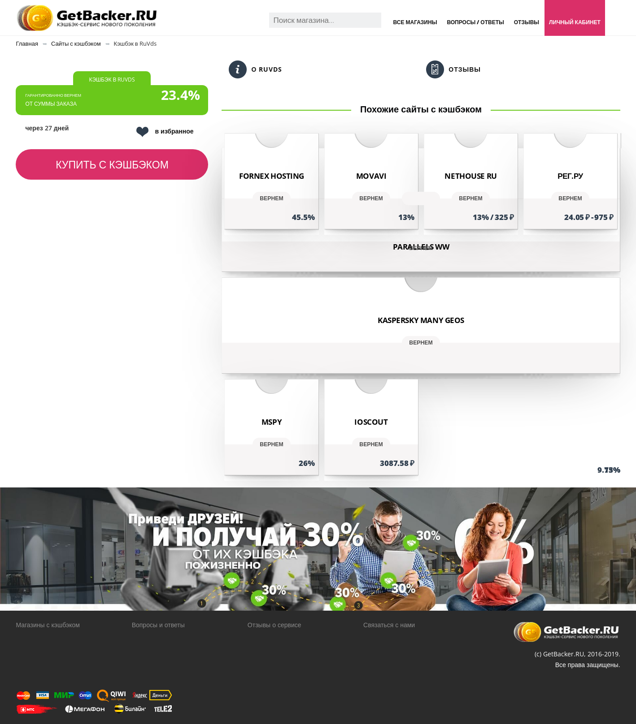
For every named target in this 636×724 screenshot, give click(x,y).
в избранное (164, 132)
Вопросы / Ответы (475, 22)
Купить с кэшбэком (112, 164)
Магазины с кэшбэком (47, 625)
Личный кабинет (575, 22)
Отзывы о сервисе (274, 625)
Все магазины (415, 22)
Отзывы (526, 22)
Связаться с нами (389, 625)
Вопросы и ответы (158, 625)
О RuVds (255, 69)
